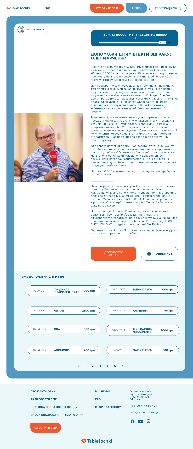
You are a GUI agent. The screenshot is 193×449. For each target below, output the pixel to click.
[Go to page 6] (114, 365)
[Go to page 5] (107, 365)
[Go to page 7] (121, 365)
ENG (47, 8)
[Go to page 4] (100, 365)
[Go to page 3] (92, 365)
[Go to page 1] (78, 365)
